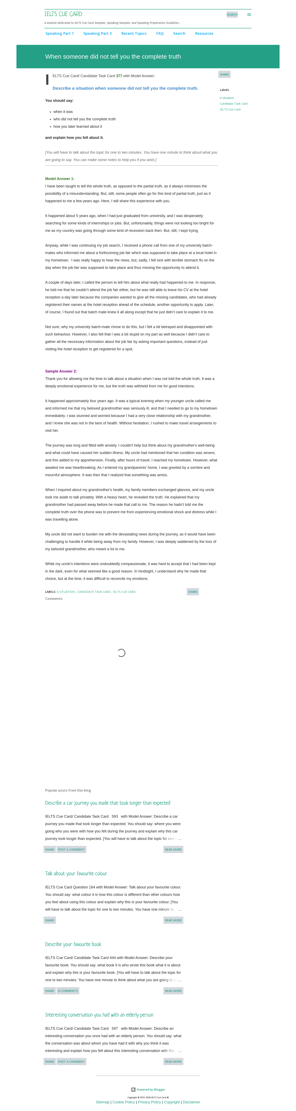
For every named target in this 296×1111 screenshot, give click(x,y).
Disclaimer (191, 1102)
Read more (173, 849)
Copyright (172, 1102)
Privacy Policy (149, 1102)
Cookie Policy (123, 1102)
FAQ (158, 33)
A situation (227, 98)
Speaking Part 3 (96, 33)
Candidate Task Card (233, 104)
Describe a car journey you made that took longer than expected (107, 803)
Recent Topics (132, 33)
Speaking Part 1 (58, 33)
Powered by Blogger (148, 1089)
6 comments (68, 991)
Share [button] (224, 74)
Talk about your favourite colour (76, 874)
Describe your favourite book (73, 944)
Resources (203, 33)
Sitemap (103, 1102)
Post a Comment (71, 849)
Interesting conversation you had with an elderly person (99, 1015)
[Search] (232, 15)
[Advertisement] (114, 737)
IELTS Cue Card (63, 14)
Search (178, 33)
